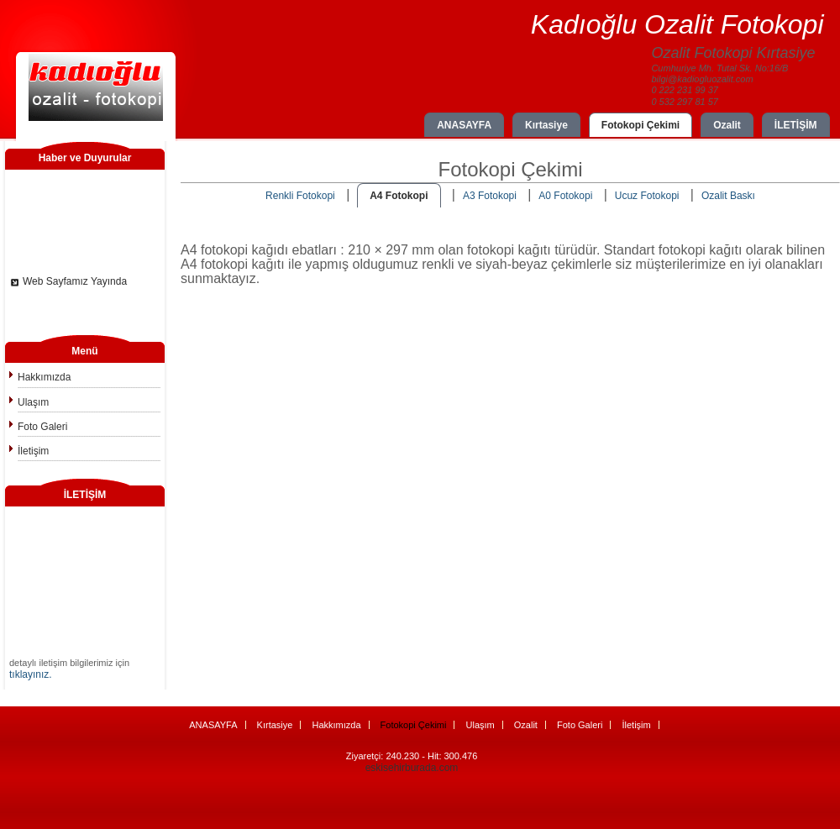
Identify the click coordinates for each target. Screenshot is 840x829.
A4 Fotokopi (399, 196)
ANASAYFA (464, 125)
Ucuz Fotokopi (647, 196)
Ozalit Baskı (728, 196)
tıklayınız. (30, 674)
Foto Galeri (42, 427)
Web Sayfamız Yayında (75, 284)
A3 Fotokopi (490, 196)
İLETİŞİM (795, 125)
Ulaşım (33, 402)
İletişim (33, 451)
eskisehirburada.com (412, 768)
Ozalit (727, 125)
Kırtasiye (546, 125)
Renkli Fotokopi (300, 196)
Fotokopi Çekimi (640, 125)
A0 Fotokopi (565, 196)
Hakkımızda (44, 377)
